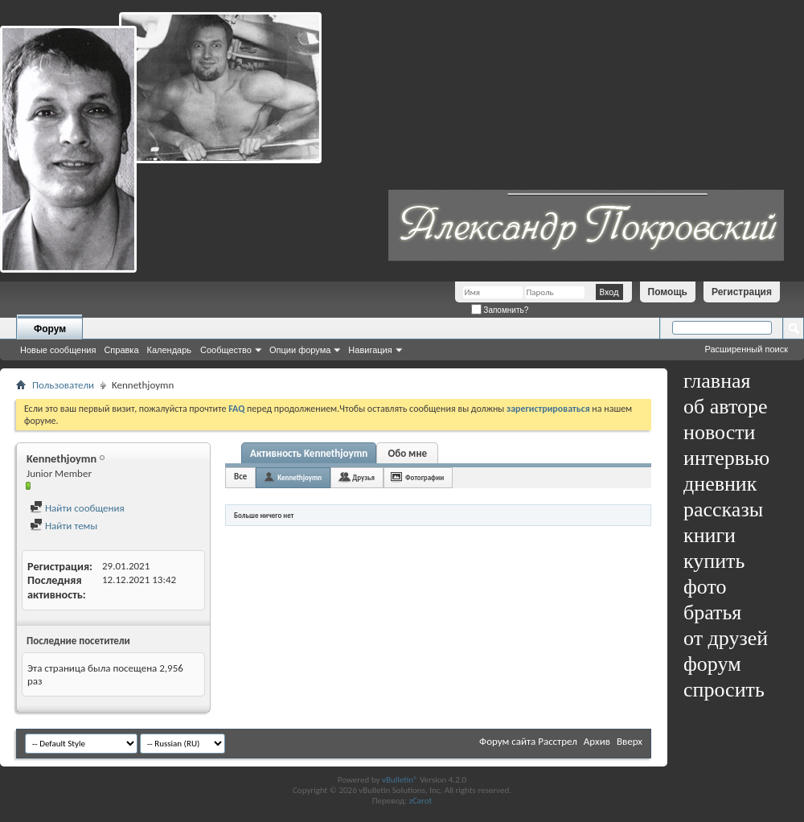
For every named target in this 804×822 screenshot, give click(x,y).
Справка (121, 350)
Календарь (169, 350)
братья (712, 612)
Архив (597, 741)
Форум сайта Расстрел (528, 741)
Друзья (363, 477)
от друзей (725, 638)
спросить (724, 689)
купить (714, 561)
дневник (720, 483)
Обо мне (407, 453)
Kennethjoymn (299, 477)
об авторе (725, 406)
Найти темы (63, 526)
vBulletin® (400, 780)
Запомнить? (500, 310)
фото (705, 586)
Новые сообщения (58, 350)
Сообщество (226, 350)
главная (717, 381)
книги (709, 535)
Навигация (370, 350)
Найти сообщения (77, 508)
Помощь (667, 292)
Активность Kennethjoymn (308, 453)
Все (240, 476)
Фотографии (424, 477)
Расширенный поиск (746, 349)
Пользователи (63, 385)
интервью (726, 458)
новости (719, 432)
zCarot (421, 800)
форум (712, 664)
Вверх (629, 741)
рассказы (723, 509)
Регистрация (742, 292)
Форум (50, 329)
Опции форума (299, 350)
